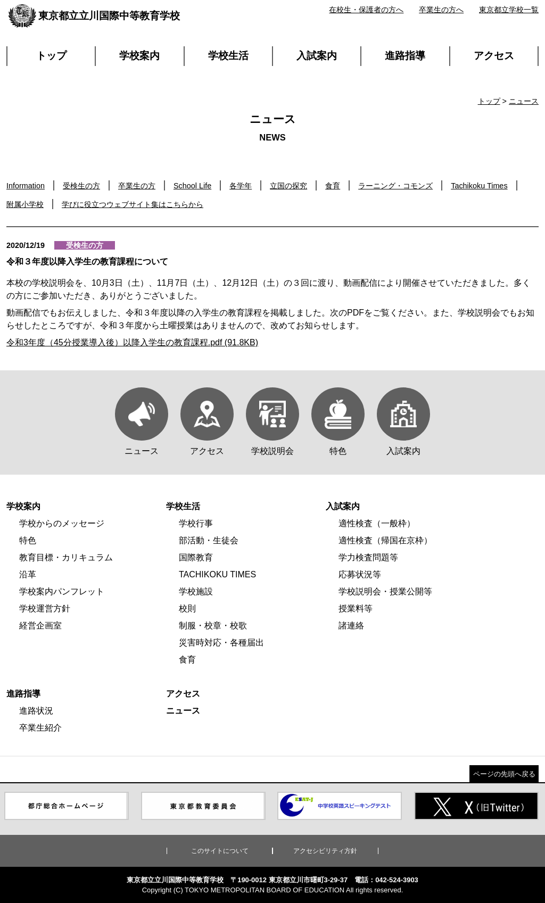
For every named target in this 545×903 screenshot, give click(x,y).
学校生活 (228, 55)
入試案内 (316, 55)
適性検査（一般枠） (376, 523)
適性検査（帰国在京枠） (385, 540)
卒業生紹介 (40, 727)
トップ (51, 55)
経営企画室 (40, 625)
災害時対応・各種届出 (221, 642)
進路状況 (36, 710)
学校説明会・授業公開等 (385, 591)
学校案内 (139, 55)
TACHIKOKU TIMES (217, 574)
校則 (187, 608)
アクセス (494, 55)
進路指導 (405, 55)
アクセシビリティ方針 (325, 851)
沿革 (27, 574)
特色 (27, 540)
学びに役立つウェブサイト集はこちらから (132, 204)
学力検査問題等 (368, 557)
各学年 (240, 185)
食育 (332, 185)
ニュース (524, 101)
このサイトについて (220, 851)
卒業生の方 (136, 185)
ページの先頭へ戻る (504, 774)
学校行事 (196, 523)
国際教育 (196, 557)
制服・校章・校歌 (213, 625)
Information (25, 185)
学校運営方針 (44, 608)
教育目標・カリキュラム (66, 557)
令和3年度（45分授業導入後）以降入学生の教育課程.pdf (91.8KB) (132, 342)
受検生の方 (81, 185)
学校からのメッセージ (61, 523)
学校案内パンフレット (61, 591)
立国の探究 (288, 185)
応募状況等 (359, 574)
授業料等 (355, 608)
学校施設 (196, 591)
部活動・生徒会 (208, 540)
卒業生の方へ (441, 9)
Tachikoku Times (479, 185)
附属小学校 (25, 204)
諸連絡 (351, 625)
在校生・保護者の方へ (366, 9)
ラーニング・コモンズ (395, 185)
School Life (192, 185)
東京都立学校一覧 (509, 9)
